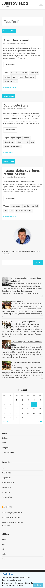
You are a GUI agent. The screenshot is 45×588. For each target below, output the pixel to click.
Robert (4, 539)
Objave (10, 513)
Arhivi (4, 443)
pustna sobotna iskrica (26, 77)
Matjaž (4, 554)
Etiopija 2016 (6, 478)
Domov (4, 433)
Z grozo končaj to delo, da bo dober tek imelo (26, 343)
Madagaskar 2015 (8, 482)
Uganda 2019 (6, 487)
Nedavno (5, 438)
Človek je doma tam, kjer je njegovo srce (25, 363)
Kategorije (5, 448)
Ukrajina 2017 (6, 492)
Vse (3, 468)
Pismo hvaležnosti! (17, 40)
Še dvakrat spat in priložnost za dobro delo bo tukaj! (26, 279)
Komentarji (18, 513)
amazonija (14, 72)
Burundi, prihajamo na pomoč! (23, 322)
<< (4, 422)
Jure (3, 559)
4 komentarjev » (9, 152)
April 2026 (22, 390)
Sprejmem (37, 585)
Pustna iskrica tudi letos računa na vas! (21, 172)
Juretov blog (15, 3)
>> (41, 422)
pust (32, 142)
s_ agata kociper (10, 81)
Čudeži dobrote (17, 301)
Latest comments (8, 452)
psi (14, 77)
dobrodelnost (9, 142)
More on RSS (6, 525)
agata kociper (16, 138)
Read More (10, 64)
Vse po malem (21, 43)
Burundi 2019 (6, 473)
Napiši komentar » (9, 87)
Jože (3, 549)
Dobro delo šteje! (16, 105)
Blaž (3, 544)
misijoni (7, 77)
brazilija (24, 72)
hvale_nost (34, 72)
